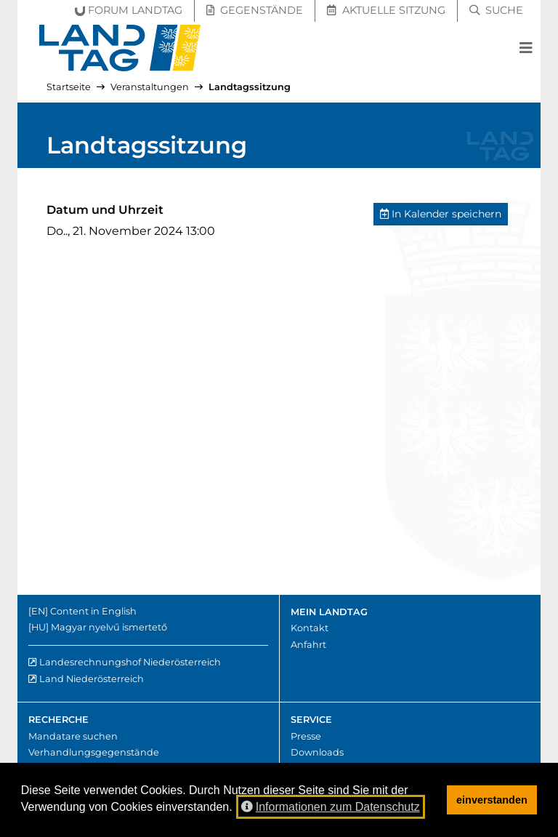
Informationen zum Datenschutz (330, 807)
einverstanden (491, 800)
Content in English (93, 611)
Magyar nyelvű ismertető (109, 627)
